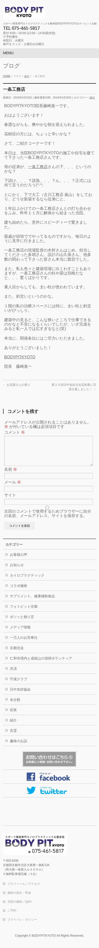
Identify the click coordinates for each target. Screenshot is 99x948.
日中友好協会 (20, 695)
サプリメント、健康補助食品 (32, 602)
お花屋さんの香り (16, 385)
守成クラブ (18, 685)
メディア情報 (20, 633)
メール (12, 488)
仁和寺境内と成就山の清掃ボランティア (41, 664)
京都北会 (17, 654)
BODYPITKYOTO (19, 357)
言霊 (13, 736)
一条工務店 (38, 167)
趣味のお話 (18, 747)
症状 (13, 716)
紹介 (92, 97)
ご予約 (11, 910)
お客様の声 (18, 560)
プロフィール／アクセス (23, 884)
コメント (14, 432)
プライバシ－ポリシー (22, 920)
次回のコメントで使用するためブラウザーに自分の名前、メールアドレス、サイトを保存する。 (47, 519)
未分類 (15, 706)
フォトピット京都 (24, 612)
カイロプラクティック (27, 581)
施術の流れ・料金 (19, 893)
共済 (13, 675)
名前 (10, 475)
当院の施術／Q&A (19, 902)
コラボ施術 (18, 592)
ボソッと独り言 (22, 623)
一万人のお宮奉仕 (24, 643)
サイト (10, 501)
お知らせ (17, 571)
